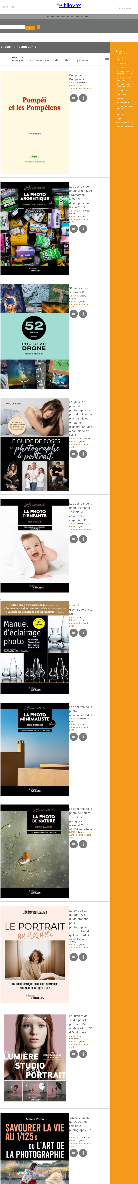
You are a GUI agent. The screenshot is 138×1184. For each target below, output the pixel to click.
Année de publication (50, 49)
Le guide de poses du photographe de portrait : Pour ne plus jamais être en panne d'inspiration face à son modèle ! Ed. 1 (68, 173)
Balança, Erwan (42, 318)
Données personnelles (66, 1157)
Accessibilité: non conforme (68, 1150)
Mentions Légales (64, 1147)
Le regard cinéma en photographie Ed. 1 (55, 519)
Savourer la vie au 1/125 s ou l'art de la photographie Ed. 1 (67, 415)
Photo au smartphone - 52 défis (49, 770)
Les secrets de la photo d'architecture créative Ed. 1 (63, 808)
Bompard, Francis (43, 489)
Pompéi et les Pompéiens (45, 61)
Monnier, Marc (41, 65)
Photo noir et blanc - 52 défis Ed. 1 (51, 1051)
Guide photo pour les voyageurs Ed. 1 (53, 1088)
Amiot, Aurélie (41, 1093)
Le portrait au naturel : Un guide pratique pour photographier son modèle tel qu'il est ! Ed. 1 (68, 347)
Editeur (69, 49)
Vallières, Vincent (43, 559)
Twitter (92, 1144)
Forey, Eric (40, 813)
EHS (37, 68)
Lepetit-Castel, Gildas (45, 106)
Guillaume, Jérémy (44, 353)
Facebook (93, 1141)
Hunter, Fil (40, 245)
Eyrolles (39, 109)
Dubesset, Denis (42, 280)
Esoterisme (122, 80)
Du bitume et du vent (42, 554)
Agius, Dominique (43, 388)
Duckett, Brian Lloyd (44, 1055)
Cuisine (120, 57)
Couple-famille (123, 53)
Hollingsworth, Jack (44, 775)
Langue (119, 108)
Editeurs (119, 104)
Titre (20, 49)
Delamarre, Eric (42, 704)
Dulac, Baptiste (42, 989)
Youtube (92, 1147)
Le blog (59, 1163)
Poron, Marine (41, 420)
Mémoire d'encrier (43, 562)
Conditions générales (65, 1154)
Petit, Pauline (41, 179)
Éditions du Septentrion (46, 956)
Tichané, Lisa (41, 214)
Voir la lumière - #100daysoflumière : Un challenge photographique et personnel (62, 594)
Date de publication (124, 116)
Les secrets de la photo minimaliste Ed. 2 (55, 275)
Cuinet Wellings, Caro (45, 600)
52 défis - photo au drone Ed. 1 (48, 133)
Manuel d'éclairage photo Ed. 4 (48, 241)
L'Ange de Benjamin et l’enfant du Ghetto (55, 731)
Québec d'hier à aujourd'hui (46, 949)
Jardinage (121, 84)
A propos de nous (64, 1144)
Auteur (29, 49)
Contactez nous (63, 1160)
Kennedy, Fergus (43, 138)
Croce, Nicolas (42, 885)
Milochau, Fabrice (43, 458)
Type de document (124, 112)
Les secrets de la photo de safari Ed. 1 (54, 485)
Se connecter (124, 5)
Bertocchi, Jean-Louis (45, 735)
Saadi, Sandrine (42, 669)
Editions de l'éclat (43, 738)
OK (91, 19)
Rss (57, 1166)
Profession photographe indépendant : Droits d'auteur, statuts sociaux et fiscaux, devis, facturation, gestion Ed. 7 (69, 698)
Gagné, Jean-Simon (44, 953)
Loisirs (120, 88)
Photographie (123, 92)
